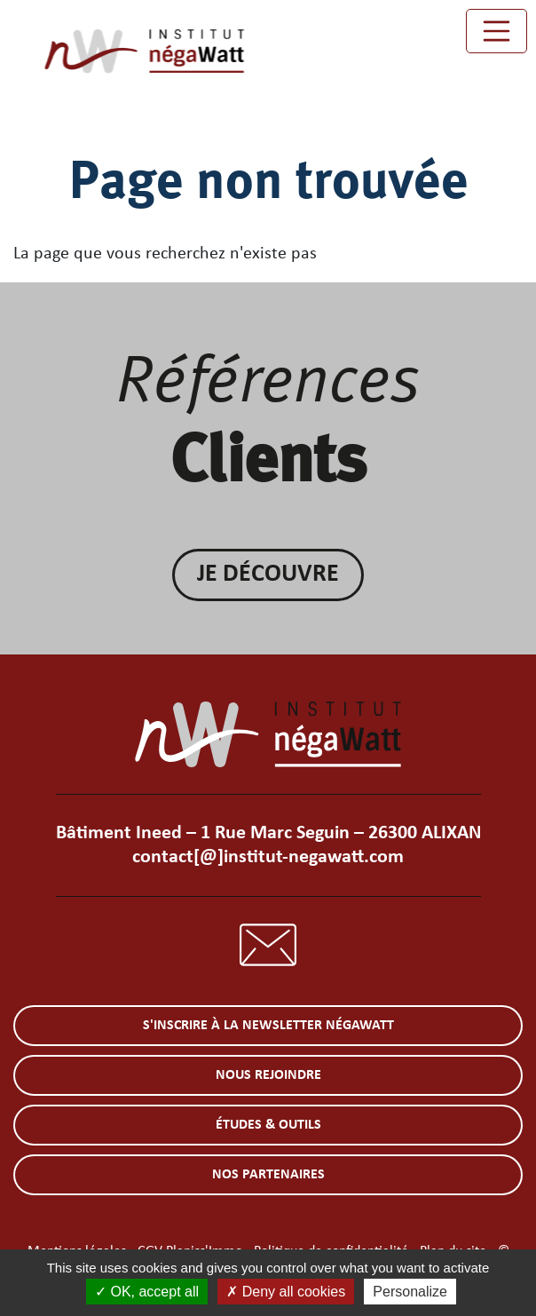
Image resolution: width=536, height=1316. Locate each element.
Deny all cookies (285, 1291)
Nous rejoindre (268, 1075)
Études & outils (268, 1125)
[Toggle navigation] (497, 31)
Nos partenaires (268, 1175)
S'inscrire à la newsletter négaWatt (268, 1026)
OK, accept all (147, 1291)
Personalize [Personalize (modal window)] (410, 1291)
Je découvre (268, 574)
